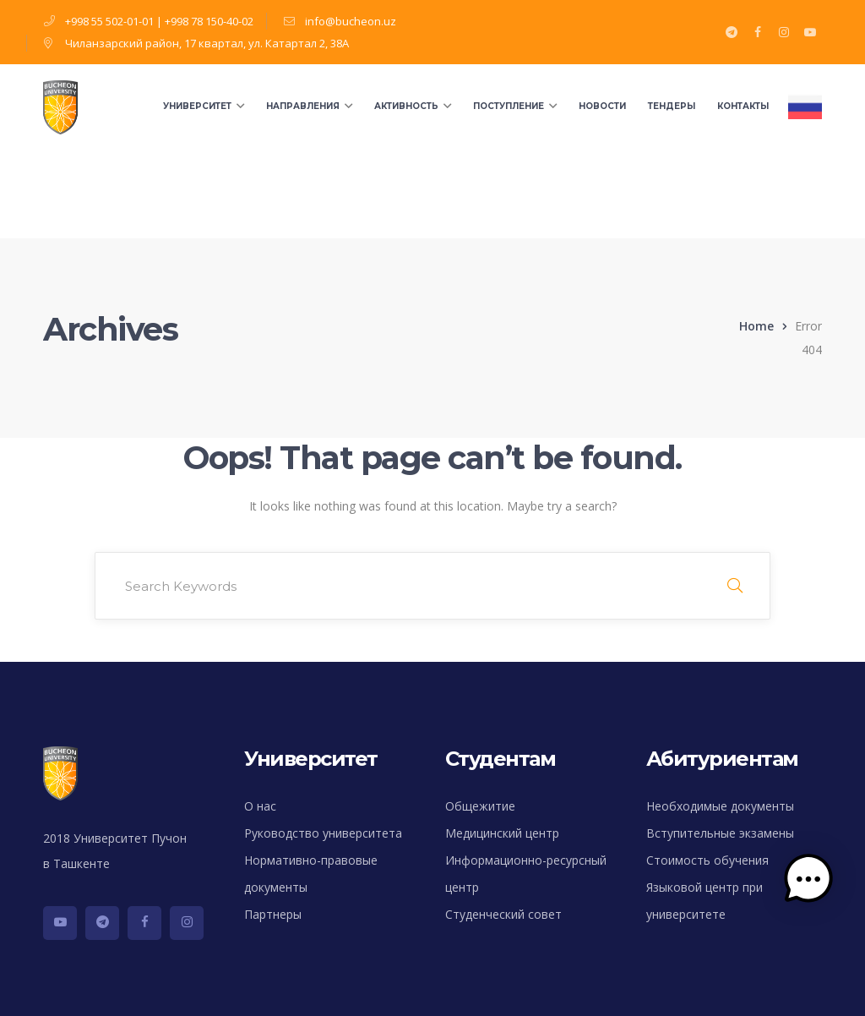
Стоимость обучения (707, 860)
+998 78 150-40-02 (209, 21)
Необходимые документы (720, 806)
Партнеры (273, 914)
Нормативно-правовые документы (311, 873)
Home (756, 326)
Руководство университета (323, 833)
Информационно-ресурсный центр (526, 873)
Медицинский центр (502, 833)
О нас (260, 806)
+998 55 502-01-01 (109, 21)
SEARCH (735, 586)
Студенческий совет (503, 914)
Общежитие (480, 806)
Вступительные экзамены (720, 833)
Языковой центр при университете (704, 900)
